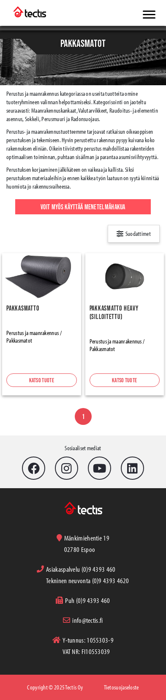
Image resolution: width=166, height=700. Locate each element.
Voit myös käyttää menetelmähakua (83, 207)
